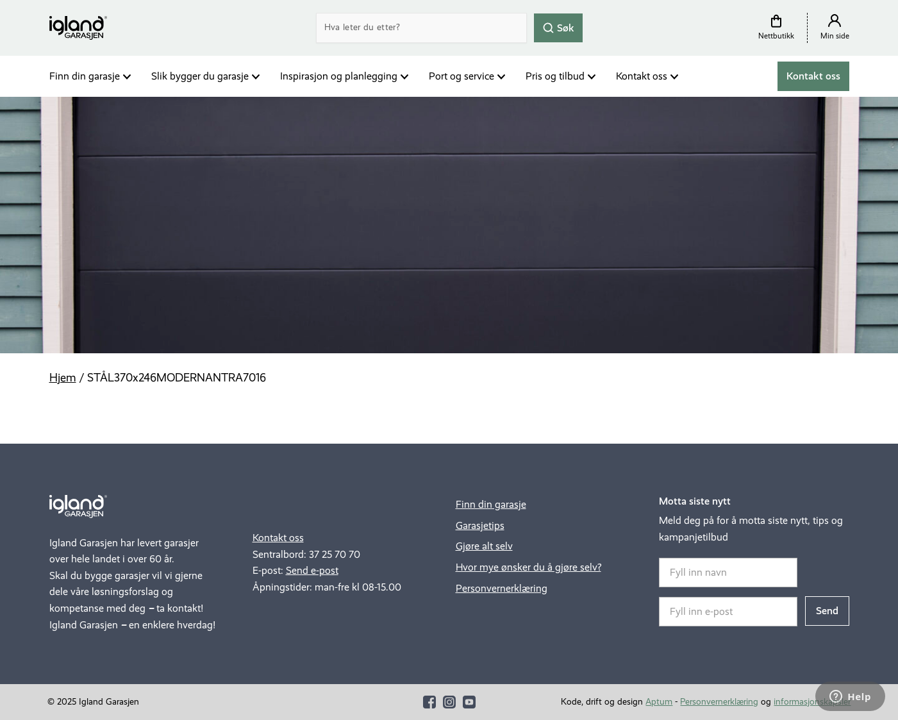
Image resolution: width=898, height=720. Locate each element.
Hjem (62, 378)
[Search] (421, 28)
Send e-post (312, 570)
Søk (558, 27)
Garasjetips (480, 525)
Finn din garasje (84, 76)
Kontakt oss (641, 76)
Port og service (461, 76)
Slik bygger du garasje (200, 76)
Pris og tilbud (555, 76)
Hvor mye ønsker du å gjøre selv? (528, 567)
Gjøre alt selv (484, 546)
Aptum (658, 701)
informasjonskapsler (812, 701)
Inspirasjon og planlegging (338, 76)
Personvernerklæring (501, 588)
